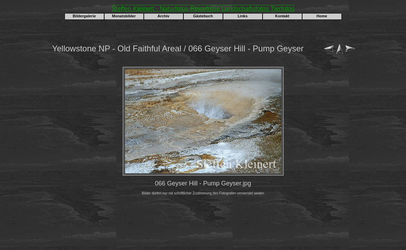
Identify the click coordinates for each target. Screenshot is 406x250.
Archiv (163, 16)
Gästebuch (203, 16)
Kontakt (282, 16)
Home (321, 16)
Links (243, 16)
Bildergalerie (84, 16)
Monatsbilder (123, 16)
